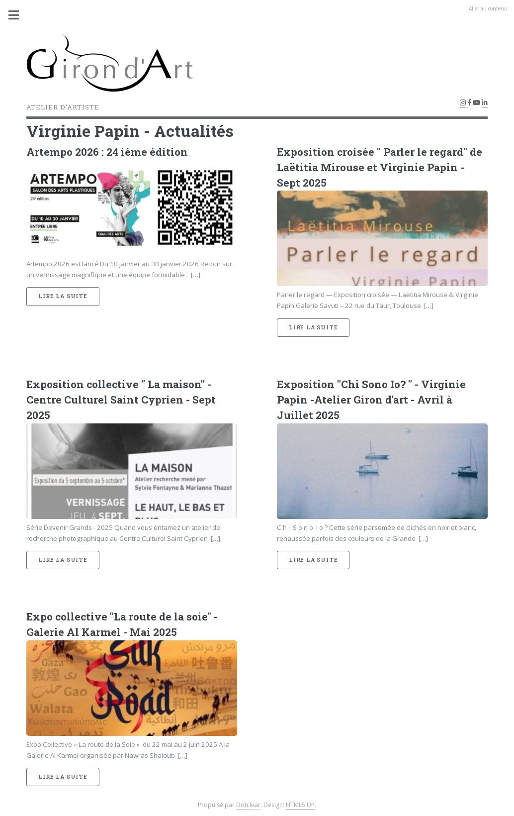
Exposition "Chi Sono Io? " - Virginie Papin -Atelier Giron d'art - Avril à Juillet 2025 (371, 399)
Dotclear (248, 805)
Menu (19, 15)
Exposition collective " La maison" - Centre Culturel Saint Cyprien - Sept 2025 (121, 399)
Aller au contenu (488, 8)
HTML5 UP (300, 805)
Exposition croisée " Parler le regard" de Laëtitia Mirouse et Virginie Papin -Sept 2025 (379, 167)
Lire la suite (62, 296)
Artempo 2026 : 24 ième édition (107, 152)
